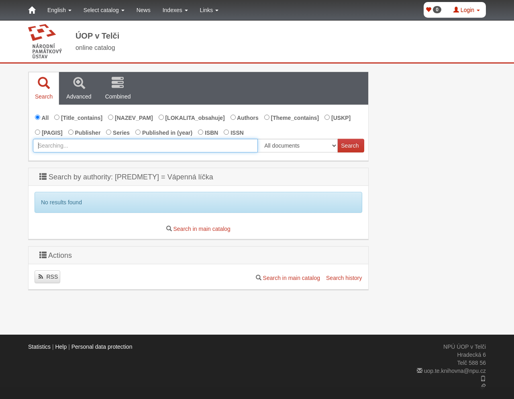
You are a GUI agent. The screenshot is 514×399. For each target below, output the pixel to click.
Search (350, 145)
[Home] (31, 10)
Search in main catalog (201, 229)
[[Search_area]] (297, 145)
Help (61, 346)
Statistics (39, 346)
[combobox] (145, 145)
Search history (344, 278)
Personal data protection (102, 346)
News (144, 10)
